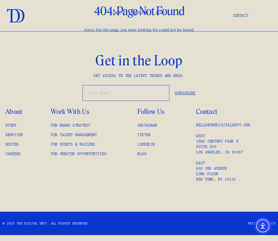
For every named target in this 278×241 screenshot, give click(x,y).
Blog (160, 12)
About (119, 12)
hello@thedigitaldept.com (223, 125)
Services (140, 12)
